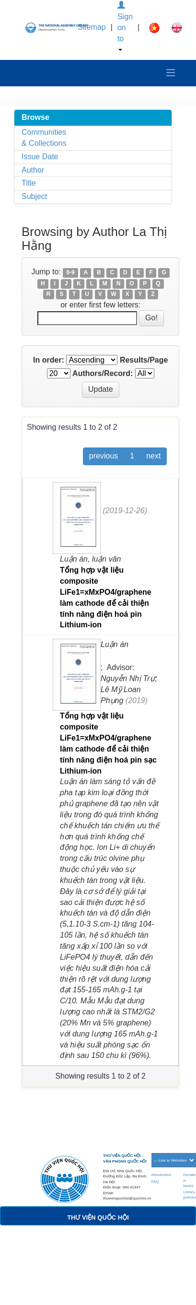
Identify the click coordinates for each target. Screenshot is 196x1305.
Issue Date (40, 157)
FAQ (155, 1181)
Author (33, 170)
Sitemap (92, 27)
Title (29, 183)
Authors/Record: (102, 373)
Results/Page (144, 360)
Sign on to (125, 26)
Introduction (161, 1175)
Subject (34, 196)
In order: (48, 360)
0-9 (70, 272)
